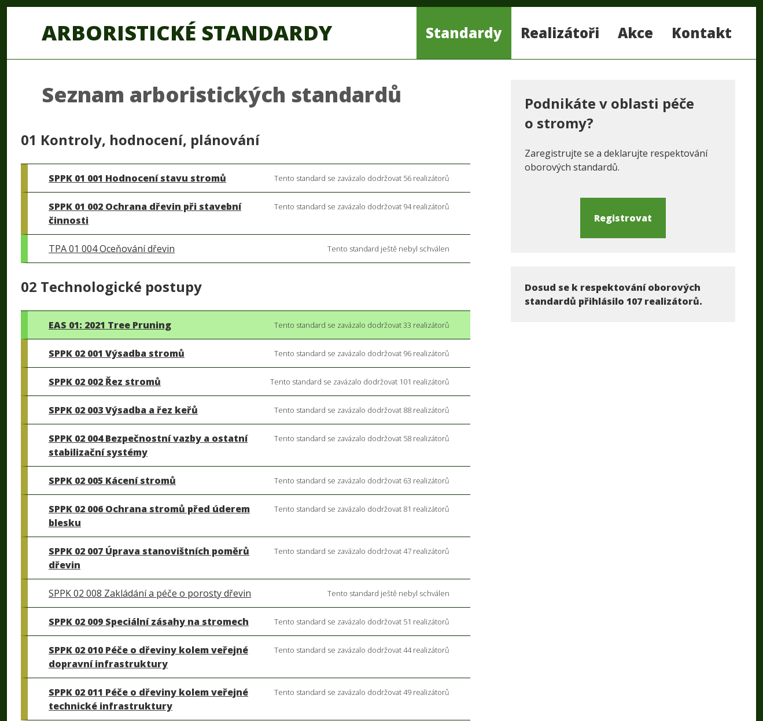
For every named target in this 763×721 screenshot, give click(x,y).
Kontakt (702, 32)
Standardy (464, 32)
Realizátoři (560, 32)
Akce (635, 32)
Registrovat (623, 218)
